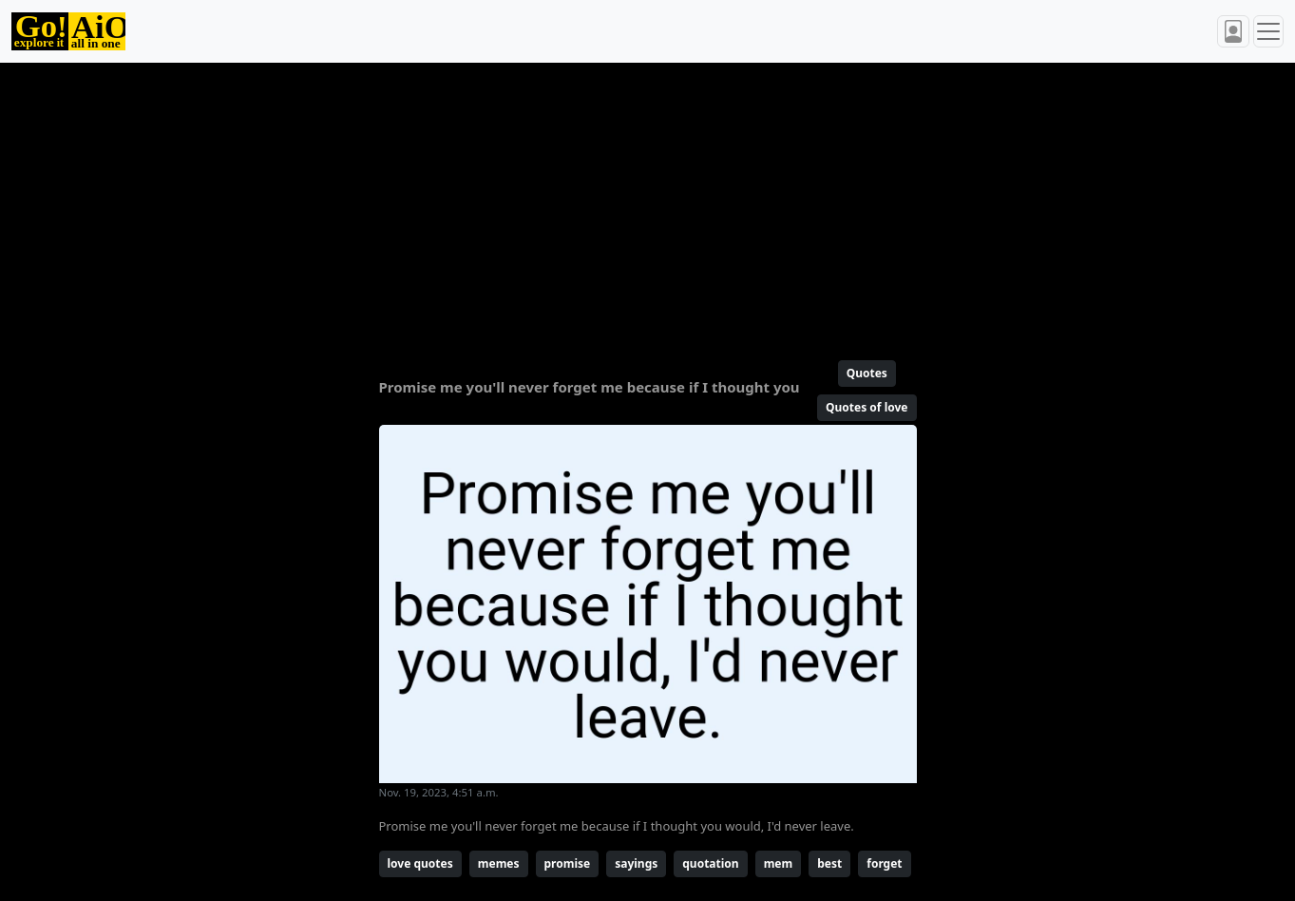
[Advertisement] (648, 203)
